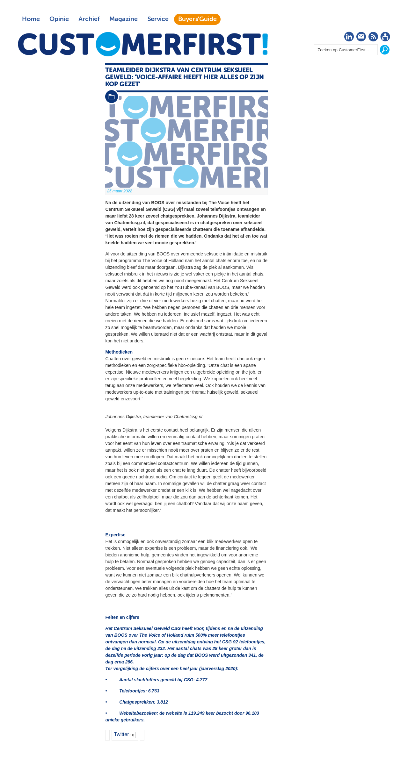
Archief (89, 19)
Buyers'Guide (197, 19)
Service (158, 19)
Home (31, 19)
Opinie (59, 19)
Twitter (121, 734)
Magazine (123, 19)
